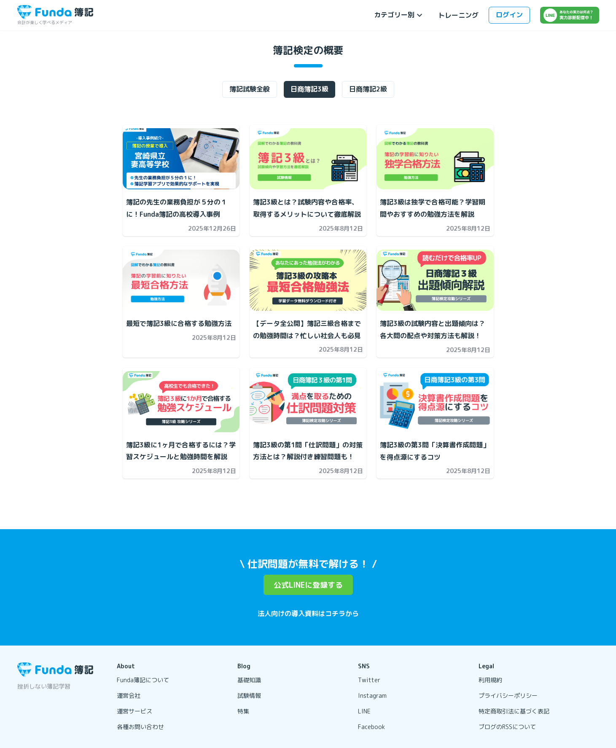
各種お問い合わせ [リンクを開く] (140, 727)
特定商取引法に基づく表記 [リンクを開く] (514, 711)
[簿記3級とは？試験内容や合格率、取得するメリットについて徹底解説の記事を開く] (308, 158)
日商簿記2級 (368, 89)
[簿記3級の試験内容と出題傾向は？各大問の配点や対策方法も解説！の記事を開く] (435, 280)
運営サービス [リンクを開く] (134, 711)
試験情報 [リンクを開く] (249, 695)
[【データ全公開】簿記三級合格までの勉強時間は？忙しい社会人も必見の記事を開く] (308, 280)
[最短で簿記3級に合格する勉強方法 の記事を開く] (181, 280)
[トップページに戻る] (55, 12)
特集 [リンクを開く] (243, 711)
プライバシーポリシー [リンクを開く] (508, 695)
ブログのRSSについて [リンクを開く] (507, 727)
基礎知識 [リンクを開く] (249, 680)
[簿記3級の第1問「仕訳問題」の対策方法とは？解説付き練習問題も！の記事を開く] (308, 401)
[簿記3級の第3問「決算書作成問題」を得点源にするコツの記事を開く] (435, 401)
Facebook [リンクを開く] (371, 727)
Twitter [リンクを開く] (369, 680)
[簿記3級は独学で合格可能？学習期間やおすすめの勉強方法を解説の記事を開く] (435, 158)
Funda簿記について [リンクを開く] (143, 680)
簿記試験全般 (249, 89)
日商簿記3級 (309, 89)
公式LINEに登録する (308, 585)
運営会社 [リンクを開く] (128, 695)
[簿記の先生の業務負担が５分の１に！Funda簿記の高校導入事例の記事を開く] (181, 158)
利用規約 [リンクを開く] (490, 680)
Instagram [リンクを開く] (372, 695)
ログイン (509, 14)
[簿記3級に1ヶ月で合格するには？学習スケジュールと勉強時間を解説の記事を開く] (181, 401)
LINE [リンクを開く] (364, 711)
